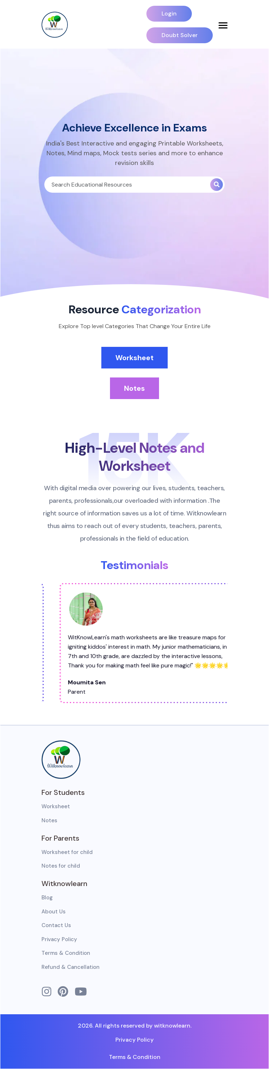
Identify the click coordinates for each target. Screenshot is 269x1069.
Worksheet (134, 357)
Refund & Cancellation (70, 967)
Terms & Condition (65, 953)
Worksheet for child (67, 852)
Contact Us (56, 925)
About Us (53, 911)
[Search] (127, 184)
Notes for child (60, 865)
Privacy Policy (59, 939)
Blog (47, 897)
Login (169, 13)
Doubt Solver (180, 35)
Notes (134, 388)
